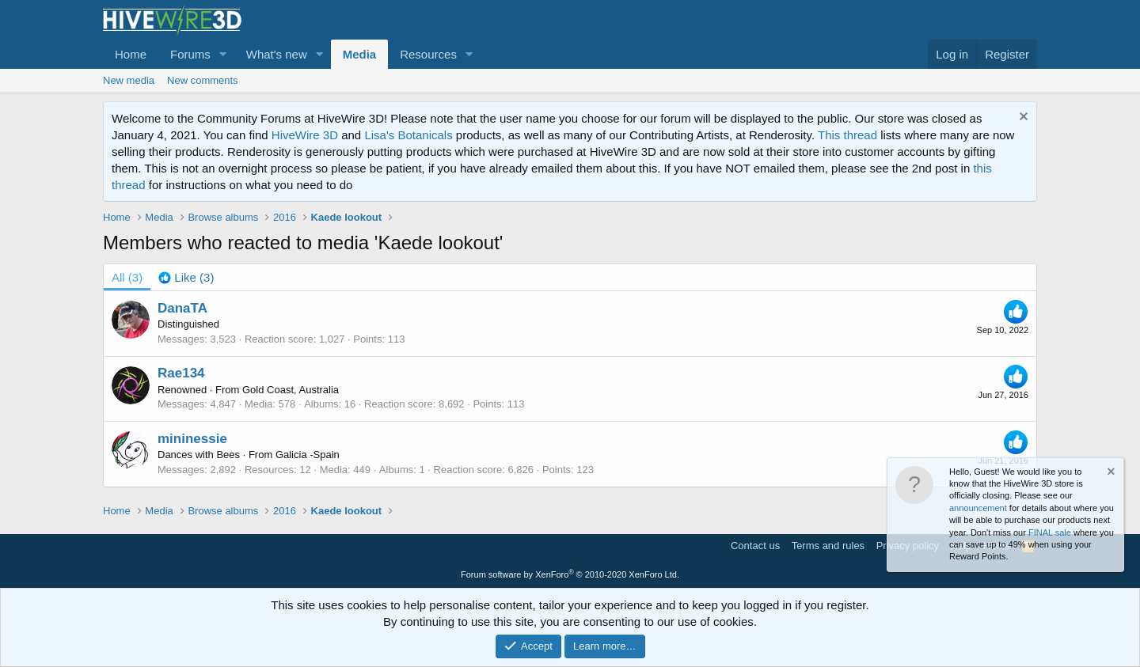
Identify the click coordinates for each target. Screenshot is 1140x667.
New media (128, 80)
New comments (202, 80)
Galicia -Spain (308, 454)
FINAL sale (1049, 532)
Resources (428, 54)
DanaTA (182, 308)
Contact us (755, 545)
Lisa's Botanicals (408, 135)
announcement (978, 508)
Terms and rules (828, 545)
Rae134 (181, 373)
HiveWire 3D (305, 135)
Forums (190, 54)
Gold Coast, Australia (290, 390)
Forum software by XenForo (570, 574)
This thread (847, 135)
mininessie (192, 438)
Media (360, 54)
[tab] (186, 277)
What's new (276, 54)
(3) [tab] (127, 277)
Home (130, 54)
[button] (223, 54)
